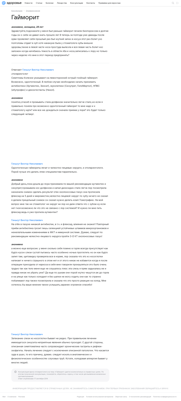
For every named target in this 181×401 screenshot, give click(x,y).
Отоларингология (33, 11)
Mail (4, 397)
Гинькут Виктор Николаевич (38, 69)
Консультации (16, 11)
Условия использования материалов (99, 397)
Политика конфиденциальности (164, 397)
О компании (12, 397)
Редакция (80, 397)
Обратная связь (121, 397)
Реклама (21, 397)
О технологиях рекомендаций (140, 397)
